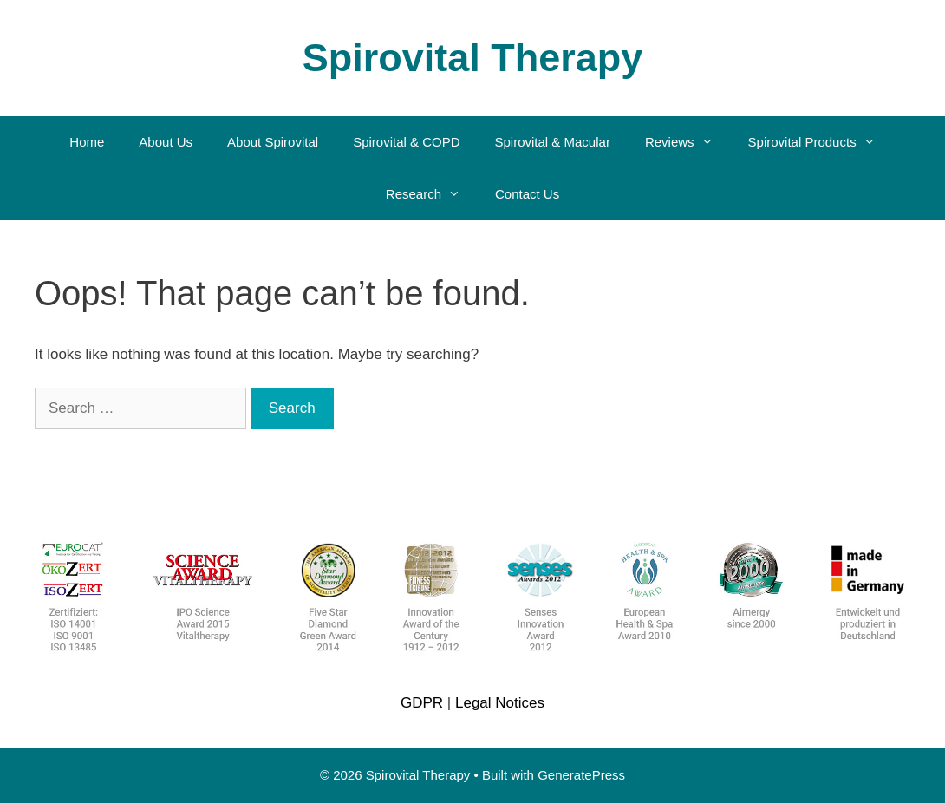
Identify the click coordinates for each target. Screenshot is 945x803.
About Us (165, 141)
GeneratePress (581, 774)
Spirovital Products (820, 142)
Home (86, 141)
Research (432, 194)
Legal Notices (499, 703)
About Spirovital (272, 141)
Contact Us (527, 193)
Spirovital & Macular (552, 141)
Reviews (688, 142)
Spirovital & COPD (406, 141)
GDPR (422, 703)
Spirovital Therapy (473, 58)
